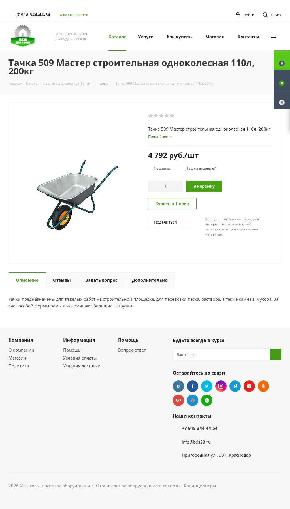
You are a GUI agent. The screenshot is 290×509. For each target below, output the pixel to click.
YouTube (249, 386)
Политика (18, 366)
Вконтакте (178, 386)
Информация (79, 340)
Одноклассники (263, 386)
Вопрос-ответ (132, 350)
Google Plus (178, 400)
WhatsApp (206, 400)
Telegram (235, 386)
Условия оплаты (80, 358)
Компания (20, 340)
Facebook (192, 386)
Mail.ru (192, 400)
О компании (21, 350)
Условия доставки (82, 366)
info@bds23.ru (196, 442)
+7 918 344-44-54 (32, 15)
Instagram (221, 386)
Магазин (17, 358)
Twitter (206, 386)
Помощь (72, 350)
